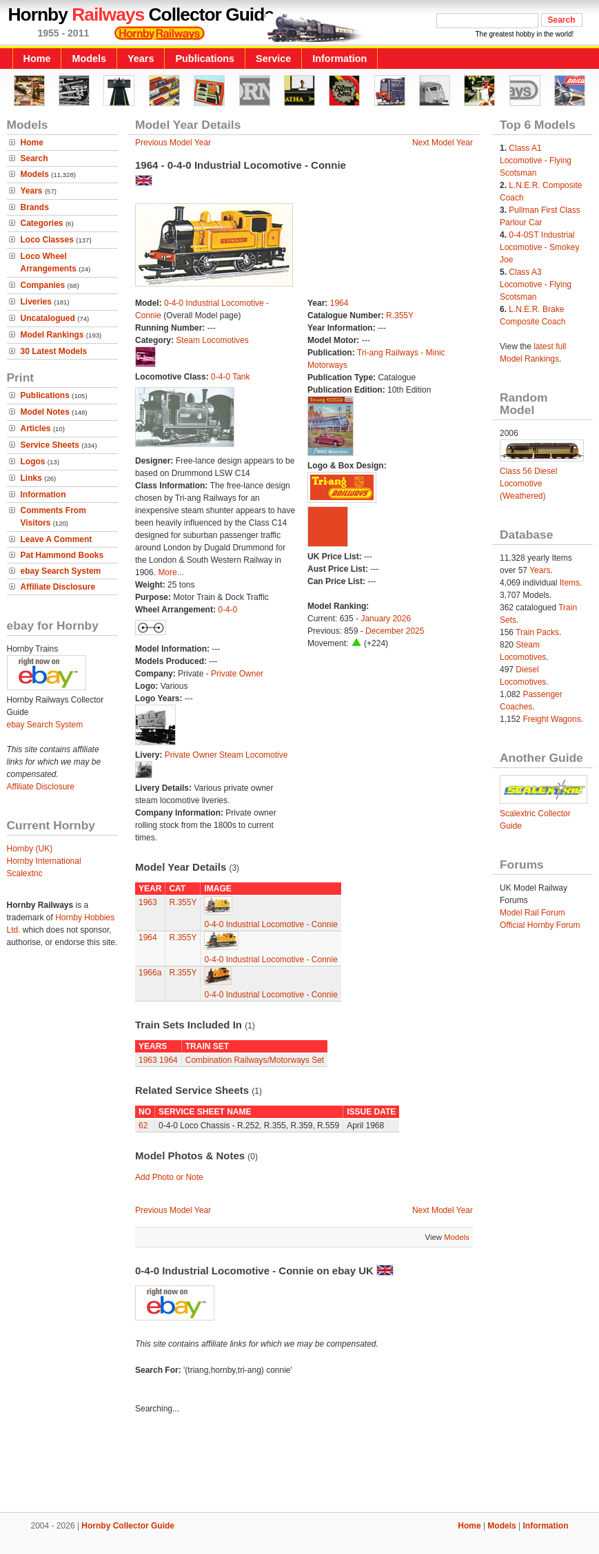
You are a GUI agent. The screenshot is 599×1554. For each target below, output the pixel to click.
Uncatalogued (48, 318)
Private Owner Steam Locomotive (226, 755)
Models (89, 58)
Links (31, 478)
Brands (35, 207)
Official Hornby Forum (540, 925)
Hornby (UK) (30, 848)
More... (170, 572)
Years (141, 58)
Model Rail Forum (532, 913)
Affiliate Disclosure (58, 587)
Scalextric (25, 873)
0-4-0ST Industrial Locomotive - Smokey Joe (539, 247)
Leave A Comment (56, 539)
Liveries (36, 302)
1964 (339, 303)
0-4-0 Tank (230, 377)
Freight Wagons (551, 719)
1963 (148, 902)
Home (37, 58)
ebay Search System (61, 571)
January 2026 (386, 618)
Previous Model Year (173, 142)
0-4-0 (227, 609)
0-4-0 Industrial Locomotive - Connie (270, 924)
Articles (36, 428)
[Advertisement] (300, 1465)
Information (339, 58)
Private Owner (237, 673)
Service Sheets (50, 445)
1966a (150, 972)
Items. (571, 583)
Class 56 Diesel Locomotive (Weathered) (528, 483)
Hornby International (44, 861)
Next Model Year (442, 142)
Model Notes (45, 412)
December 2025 (394, 631)
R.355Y (400, 315)
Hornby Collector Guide (127, 1526)
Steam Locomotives (212, 340)
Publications (204, 58)
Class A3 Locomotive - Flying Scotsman (535, 284)
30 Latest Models (54, 351)
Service (273, 58)
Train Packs (537, 632)
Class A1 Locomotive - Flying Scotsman (535, 160)
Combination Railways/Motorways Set (254, 1060)
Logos (33, 461)
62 (143, 1125)
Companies (43, 285)
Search (34, 158)
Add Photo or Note (169, 1177)
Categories (42, 223)
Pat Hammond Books (62, 555)
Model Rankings (52, 335)
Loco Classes (47, 240)
